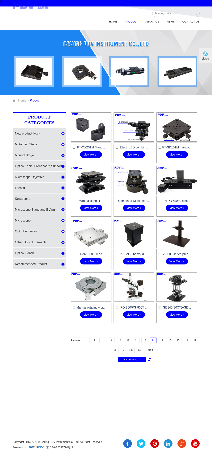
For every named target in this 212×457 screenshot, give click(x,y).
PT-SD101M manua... (177, 147)
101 (139, 350)
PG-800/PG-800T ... (134, 307)
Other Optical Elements (31, 242)
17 (178, 340)
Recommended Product (31, 264)
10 (119, 340)
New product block (27, 133)
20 (115, 350)
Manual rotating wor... (91, 307)
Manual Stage (24, 155)
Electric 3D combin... (134, 147)
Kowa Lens (22, 198)
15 (161, 340)
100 (131, 350)
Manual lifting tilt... (91, 200)
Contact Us (191, 21)
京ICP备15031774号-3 (59, 447)
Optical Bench (24, 253)
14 (153, 340)
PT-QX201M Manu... (91, 147)
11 (128, 340)
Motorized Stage (26, 144)
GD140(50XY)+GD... (177, 307)
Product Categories (39, 119)
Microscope (23, 220)
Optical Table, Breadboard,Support (38, 166)
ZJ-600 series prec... (177, 254)
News (171, 21)
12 (136, 340)
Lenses (20, 187)
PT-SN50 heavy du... (134, 254)
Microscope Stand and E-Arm (35, 209)
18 (186, 340)
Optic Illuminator (26, 231)
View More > (91, 154)
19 (195, 340)
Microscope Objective (29, 177)
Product (131, 21)
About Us (152, 21)
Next (150, 350)
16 (169, 340)
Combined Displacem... (134, 200)
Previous (75, 340)
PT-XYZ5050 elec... (177, 200)
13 (144, 340)
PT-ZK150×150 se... (91, 254)
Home (113, 21)
